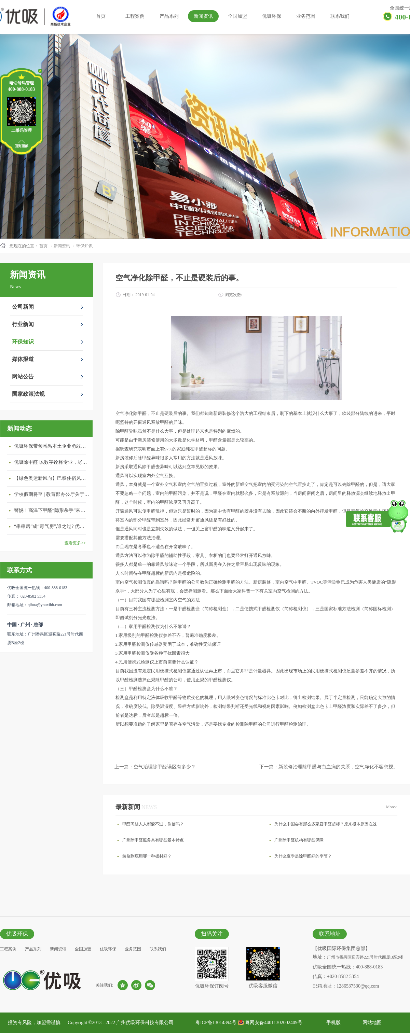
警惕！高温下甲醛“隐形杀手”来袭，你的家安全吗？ (51, 510)
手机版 (332, 1022)
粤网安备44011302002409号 (273, 1022)
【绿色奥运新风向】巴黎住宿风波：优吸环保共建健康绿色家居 (51, 478)
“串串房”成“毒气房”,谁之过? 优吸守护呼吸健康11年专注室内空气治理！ (51, 526)
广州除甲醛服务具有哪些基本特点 (153, 840)
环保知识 (84, 245)
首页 (101, 16)
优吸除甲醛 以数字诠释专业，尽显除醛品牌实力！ (51, 462)
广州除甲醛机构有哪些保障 (299, 840)
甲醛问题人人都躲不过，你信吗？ (153, 824)
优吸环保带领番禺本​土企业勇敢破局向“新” (51, 446)
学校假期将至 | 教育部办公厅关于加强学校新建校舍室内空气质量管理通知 (51, 494)
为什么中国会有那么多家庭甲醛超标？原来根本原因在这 (325, 824)
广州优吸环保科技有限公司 (145, 1022)
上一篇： (155, 766)
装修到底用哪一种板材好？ (147, 856)
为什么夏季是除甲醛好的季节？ (303, 856)
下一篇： (328, 766)
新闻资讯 (62, 245)
